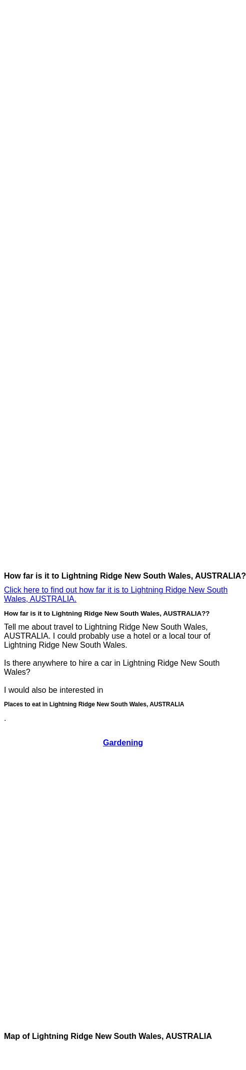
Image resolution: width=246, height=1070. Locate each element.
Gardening (123, 742)
